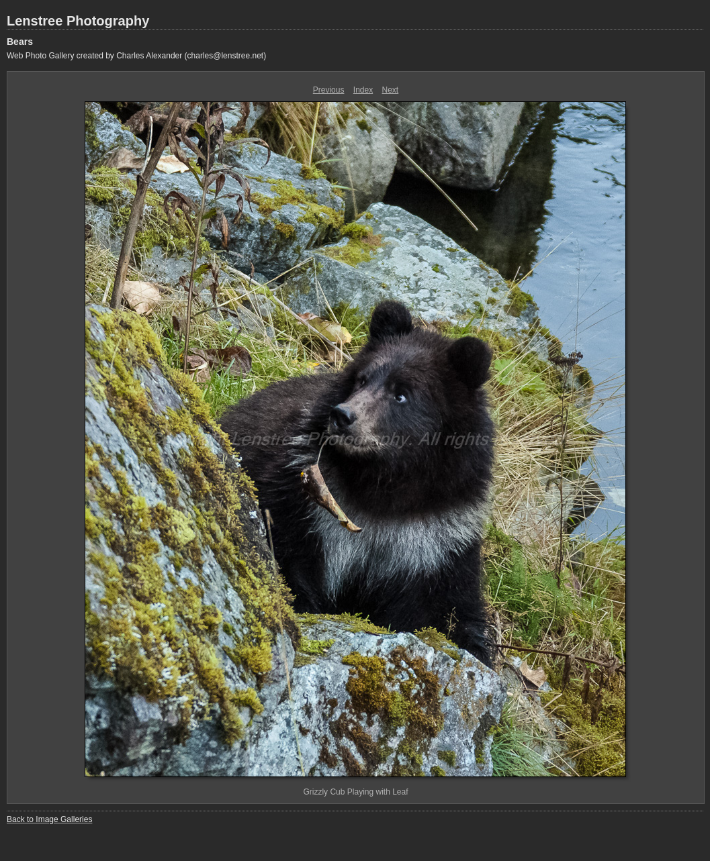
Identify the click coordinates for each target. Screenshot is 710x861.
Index (363, 90)
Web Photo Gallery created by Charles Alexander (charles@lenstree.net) (136, 55)
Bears (20, 41)
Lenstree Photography (78, 20)
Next (390, 90)
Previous (329, 90)
